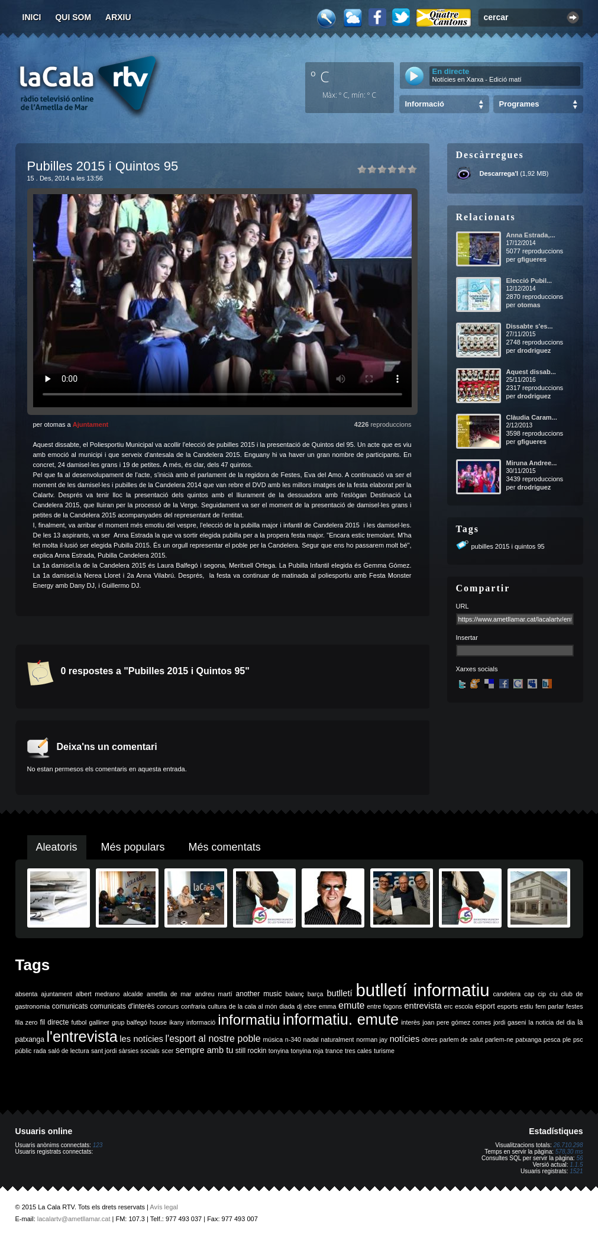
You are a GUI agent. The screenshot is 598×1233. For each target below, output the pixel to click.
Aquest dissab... (531, 371)
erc (448, 1006)
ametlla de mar (169, 993)
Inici (31, 17)
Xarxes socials (477, 668)
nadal (311, 1039)
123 (98, 1145)
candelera (507, 993)
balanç (294, 993)
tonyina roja (307, 1050)
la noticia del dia (552, 1022)
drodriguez (534, 350)
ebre (310, 1006)
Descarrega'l (499, 173)
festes (574, 1006)
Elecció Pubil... (529, 280)
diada (287, 1006)
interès (410, 1022)
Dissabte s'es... (529, 326)
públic (23, 1050)
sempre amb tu (205, 1050)
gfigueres (532, 259)
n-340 (293, 1039)
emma (328, 1006)
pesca (552, 1039)
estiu (527, 1006)
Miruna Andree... (531, 462)
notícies (405, 1039)
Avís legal (164, 1207)
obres (430, 1039)
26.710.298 (568, 1145)
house (158, 1022)
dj (299, 1006)
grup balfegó (129, 1022)
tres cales (358, 1050)
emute (351, 1005)
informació (200, 1022)
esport (484, 1006)
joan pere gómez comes (456, 1022)
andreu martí (213, 993)
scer (167, 1050)
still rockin (251, 1051)
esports (507, 1006)
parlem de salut (461, 1039)
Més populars (133, 847)
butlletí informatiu (423, 990)
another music (259, 994)
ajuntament (56, 993)
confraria (193, 1006)
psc (578, 1039)
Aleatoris (56, 847)
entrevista (423, 1005)
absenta (26, 993)
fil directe (54, 1022)
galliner (99, 1022)
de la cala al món (253, 1006)
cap (529, 993)
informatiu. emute (341, 1019)
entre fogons (384, 1006)
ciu (553, 993)
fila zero (26, 1022)
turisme (384, 1050)
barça (316, 993)
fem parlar (549, 1006)
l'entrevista (81, 1036)
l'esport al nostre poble (213, 1039)
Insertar (467, 637)
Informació (424, 103)
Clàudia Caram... (531, 417)
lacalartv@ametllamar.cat (74, 1218)
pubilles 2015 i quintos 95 (508, 546)
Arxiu (118, 17)
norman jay (371, 1039)
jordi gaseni (509, 1022)
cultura (217, 1006)
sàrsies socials (139, 1050)
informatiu (249, 1020)
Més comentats (225, 847)
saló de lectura (68, 1050)
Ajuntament (91, 424)
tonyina (279, 1050)
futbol (78, 1022)
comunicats (70, 1006)
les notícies (141, 1039)
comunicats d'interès (122, 1006)
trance (334, 1050)
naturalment (337, 1039)
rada (40, 1050)
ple (567, 1039)
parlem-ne (499, 1039)
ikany (176, 1022)
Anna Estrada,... (530, 235)
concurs (168, 1006)
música (273, 1039)
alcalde (133, 993)
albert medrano (97, 993)
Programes (519, 103)
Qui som (73, 17)
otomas (528, 304)
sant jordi (104, 1050)
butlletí (339, 993)
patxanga (529, 1039)
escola (464, 1006)
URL (462, 606)
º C (320, 76)
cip (542, 993)
